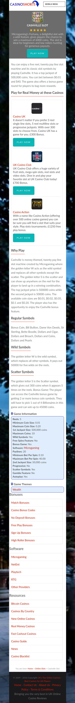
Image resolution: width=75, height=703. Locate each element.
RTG (13, 579)
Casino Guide (19, 641)
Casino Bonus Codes (23, 510)
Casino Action (21, 212)
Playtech (16, 572)
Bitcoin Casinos (20, 603)
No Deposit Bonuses (23, 517)
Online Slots (40, 668)
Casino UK (19, 116)
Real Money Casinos (23, 626)
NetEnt (15, 564)
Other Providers (20, 587)
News (14, 648)
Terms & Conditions (42, 689)
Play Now (38, 53)
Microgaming (31, 447)
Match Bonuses (20, 502)
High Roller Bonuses (23, 540)
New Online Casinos (23, 618)
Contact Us (30, 685)
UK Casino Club (22, 164)
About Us (44, 685)
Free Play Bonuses (21, 525)
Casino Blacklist (20, 656)
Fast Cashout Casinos (23, 633)
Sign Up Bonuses (21, 532)
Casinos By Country (22, 611)
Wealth (17, 489)
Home (30, 668)
